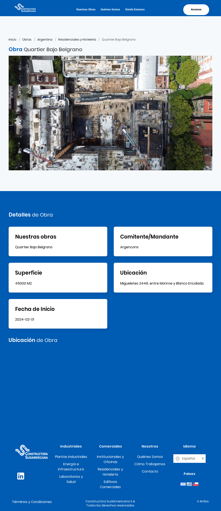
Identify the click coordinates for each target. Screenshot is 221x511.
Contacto (150, 471)
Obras (27, 39)
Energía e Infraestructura (71, 467)
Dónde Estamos (135, 9)
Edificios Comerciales (110, 484)
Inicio (12, 39)
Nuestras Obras (86, 9)
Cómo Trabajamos (149, 464)
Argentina (44, 39)
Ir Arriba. (203, 501)
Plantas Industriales (71, 456)
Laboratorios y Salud (71, 479)
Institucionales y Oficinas (110, 459)
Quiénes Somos (110, 9)
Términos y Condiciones (32, 501)
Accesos (196, 9)
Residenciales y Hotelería (77, 39)
